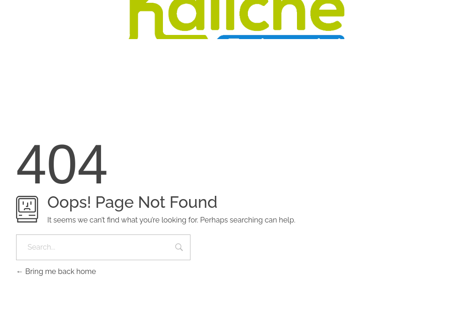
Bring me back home (56, 271)
